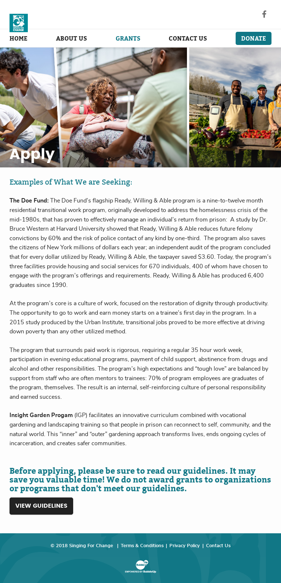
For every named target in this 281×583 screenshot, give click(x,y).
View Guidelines (41, 506)
